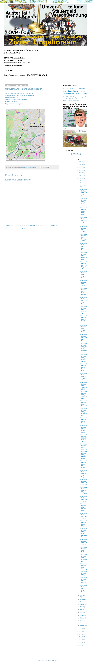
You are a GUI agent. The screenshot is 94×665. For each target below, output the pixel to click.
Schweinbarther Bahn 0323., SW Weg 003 (83, 516)
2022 (80, 173)
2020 (80, 178)
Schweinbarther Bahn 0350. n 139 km (83, 283)
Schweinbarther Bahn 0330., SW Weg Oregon (83, 474)
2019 (80, 628)
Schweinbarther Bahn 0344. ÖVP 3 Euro (83, 328)
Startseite (32, 225)
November (83, 185)
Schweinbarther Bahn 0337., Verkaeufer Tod (83, 395)
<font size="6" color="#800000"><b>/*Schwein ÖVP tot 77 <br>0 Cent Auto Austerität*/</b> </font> (75, 91)
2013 (80, 645)
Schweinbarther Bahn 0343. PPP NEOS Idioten (83, 338)
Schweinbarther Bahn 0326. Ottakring (83, 566)
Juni (81, 609)
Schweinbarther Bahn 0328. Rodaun (83, 549)
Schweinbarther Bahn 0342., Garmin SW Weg (83, 358)
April (81, 615)
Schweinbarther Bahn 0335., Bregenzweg (83, 412)
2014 (80, 642)
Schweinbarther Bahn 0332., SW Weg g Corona (83, 464)
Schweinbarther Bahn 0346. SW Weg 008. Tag (83, 310)
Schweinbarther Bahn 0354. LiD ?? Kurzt (83, 229)
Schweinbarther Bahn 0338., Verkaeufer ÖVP (83, 386)
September (83, 599)
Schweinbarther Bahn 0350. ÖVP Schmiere (83, 274)
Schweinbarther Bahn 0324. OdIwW (83, 580)
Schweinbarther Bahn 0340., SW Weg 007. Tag (83, 376)
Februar (82, 621)
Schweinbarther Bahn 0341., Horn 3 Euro (83, 367)
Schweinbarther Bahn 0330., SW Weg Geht (83, 482)
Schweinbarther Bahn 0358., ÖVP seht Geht (83, 211)
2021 (80, 175)
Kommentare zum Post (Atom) (20, 229)
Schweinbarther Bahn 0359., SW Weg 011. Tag (83, 193)
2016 (80, 637)
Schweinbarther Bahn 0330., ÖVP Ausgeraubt (83, 533)
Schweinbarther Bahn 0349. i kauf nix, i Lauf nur (83, 291)
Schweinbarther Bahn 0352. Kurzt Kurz (83, 247)
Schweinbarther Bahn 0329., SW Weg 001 (83, 542)
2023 (80, 170)
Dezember (83, 181)
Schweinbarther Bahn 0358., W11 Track (83, 202)
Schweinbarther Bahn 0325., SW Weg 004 (83, 499)
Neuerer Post (9, 225)
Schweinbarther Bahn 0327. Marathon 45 (83, 558)
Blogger (55, 660)
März (81, 618)
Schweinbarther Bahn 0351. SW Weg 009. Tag (83, 265)
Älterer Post (54, 225)
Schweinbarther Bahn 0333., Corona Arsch (83, 429)
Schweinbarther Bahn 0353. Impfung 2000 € (83, 237)
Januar (82, 625)
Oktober (82, 595)
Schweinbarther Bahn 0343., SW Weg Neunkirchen (83, 348)
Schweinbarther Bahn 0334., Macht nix (83, 420)
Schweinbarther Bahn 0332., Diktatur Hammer (83, 455)
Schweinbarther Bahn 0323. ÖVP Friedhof (83, 588)
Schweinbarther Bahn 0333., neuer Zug (83, 446)
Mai (81, 612)
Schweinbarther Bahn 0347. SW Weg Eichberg (83, 301)
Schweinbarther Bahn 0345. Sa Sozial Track (83, 319)
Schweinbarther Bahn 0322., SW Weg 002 (83, 523)
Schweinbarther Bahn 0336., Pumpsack (83, 403)
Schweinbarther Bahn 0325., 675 (83, 573)
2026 (80, 162)
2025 (80, 164)
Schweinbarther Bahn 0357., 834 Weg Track (83, 220)
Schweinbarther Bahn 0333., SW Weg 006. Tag (83, 438)
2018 (80, 631)
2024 (80, 167)
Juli (81, 607)
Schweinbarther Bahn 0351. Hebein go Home (83, 256)
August (82, 604)
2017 (80, 634)
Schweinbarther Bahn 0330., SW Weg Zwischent (83, 490)
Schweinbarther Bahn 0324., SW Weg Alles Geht (83, 507)
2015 (80, 639)
